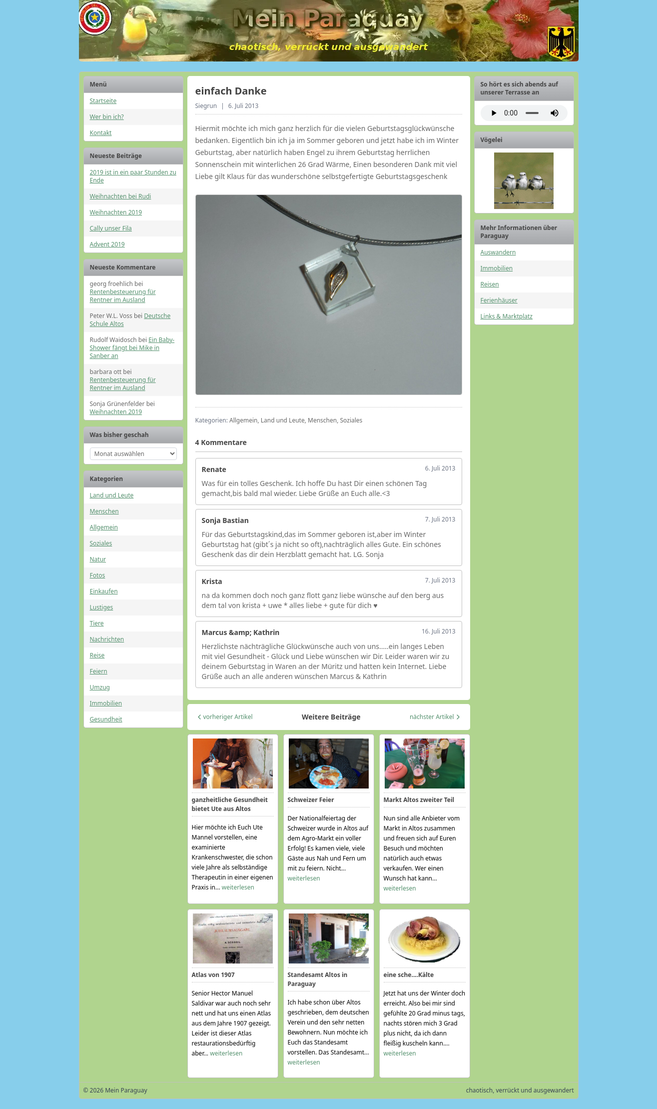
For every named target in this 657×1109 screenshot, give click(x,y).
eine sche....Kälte (409, 974)
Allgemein (104, 527)
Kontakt (101, 132)
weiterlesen (238, 887)
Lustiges (101, 607)
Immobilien (106, 703)
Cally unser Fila (111, 228)
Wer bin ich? (107, 116)
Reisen (490, 284)
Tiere (97, 623)
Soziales (101, 543)
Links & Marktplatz (507, 316)
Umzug (100, 687)
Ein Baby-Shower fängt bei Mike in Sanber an (132, 348)
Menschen (104, 511)
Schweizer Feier (311, 800)
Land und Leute (112, 495)
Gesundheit (106, 719)
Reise (97, 655)
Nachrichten (107, 639)
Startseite (103, 100)
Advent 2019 (107, 244)
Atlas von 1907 (213, 974)
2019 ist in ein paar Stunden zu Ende (133, 176)
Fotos (97, 575)
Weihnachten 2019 (116, 212)
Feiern (98, 671)
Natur (98, 559)
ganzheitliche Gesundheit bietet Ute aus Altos (230, 804)
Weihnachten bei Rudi (120, 196)
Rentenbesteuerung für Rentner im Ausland (123, 296)
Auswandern (498, 252)
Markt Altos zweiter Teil (419, 800)
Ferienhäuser (499, 300)
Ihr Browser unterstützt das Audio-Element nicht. (524, 113)
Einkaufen (104, 591)
